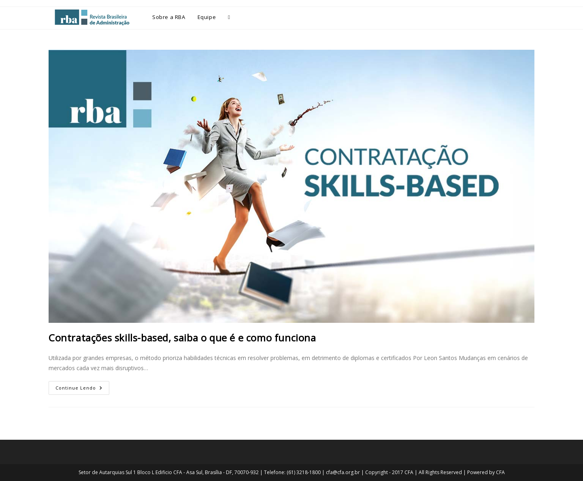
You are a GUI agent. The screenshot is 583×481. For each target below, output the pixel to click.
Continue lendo (82, 386)
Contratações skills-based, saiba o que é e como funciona (182, 337)
